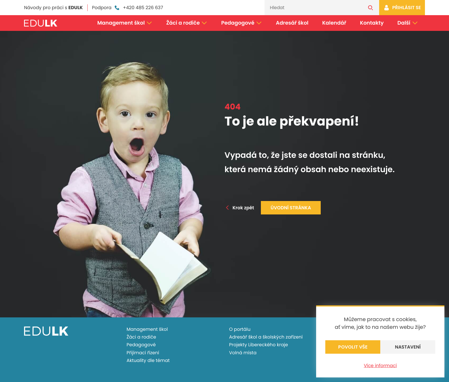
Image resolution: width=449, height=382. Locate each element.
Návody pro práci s (53, 7)
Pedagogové (241, 23)
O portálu (240, 329)
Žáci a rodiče (186, 23)
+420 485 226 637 (138, 7)
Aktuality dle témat (148, 360)
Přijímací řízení (143, 352)
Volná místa (243, 352)
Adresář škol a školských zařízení (266, 337)
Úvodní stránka (291, 207)
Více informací (380, 365)
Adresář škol (292, 23)
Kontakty (372, 23)
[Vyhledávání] (313, 7)
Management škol (125, 23)
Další (407, 23)
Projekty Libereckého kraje (258, 344)
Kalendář (334, 23)
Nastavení (408, 347)
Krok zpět (239, 207)
